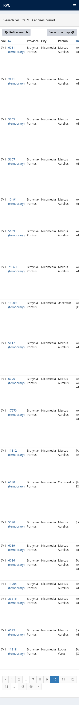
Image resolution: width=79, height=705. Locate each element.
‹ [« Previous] (5, 679)
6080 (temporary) (16, 484)
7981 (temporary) (16, 81)
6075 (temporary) (16, 381)
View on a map (62, 32)
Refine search (16, 32)
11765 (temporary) (16, 586)
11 (63, 679)
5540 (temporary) (16, 524)
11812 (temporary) (16, 452)
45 (22, 686)
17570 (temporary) (16, 412)
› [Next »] (38, 686)
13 (6, 686)
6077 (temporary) (16, 632)
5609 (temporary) (16, 233)
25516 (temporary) (16, 601)
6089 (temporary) (16, 547)
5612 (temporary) (16, 345)
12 (72, 679)
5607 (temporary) (16, 161)
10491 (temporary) (16, 201)
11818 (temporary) (16, 651)
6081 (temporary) (16, 50)
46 (31, 686)
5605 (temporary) (16, 121)
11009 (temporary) (16, 305)
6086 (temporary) (16, 562)
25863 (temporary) (16, 269)
